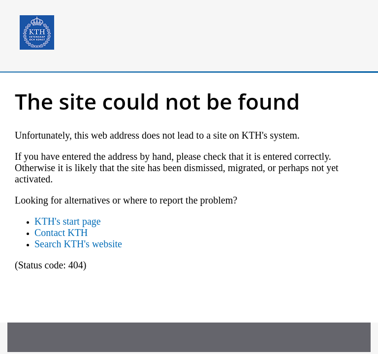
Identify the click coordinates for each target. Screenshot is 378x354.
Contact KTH (61, 232)
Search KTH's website (78, 243)
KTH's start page (67, 221)
